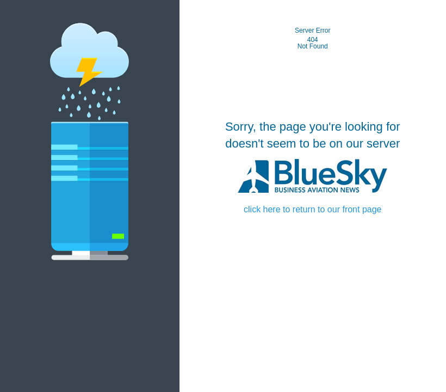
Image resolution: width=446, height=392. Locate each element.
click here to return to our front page (312, 209)
